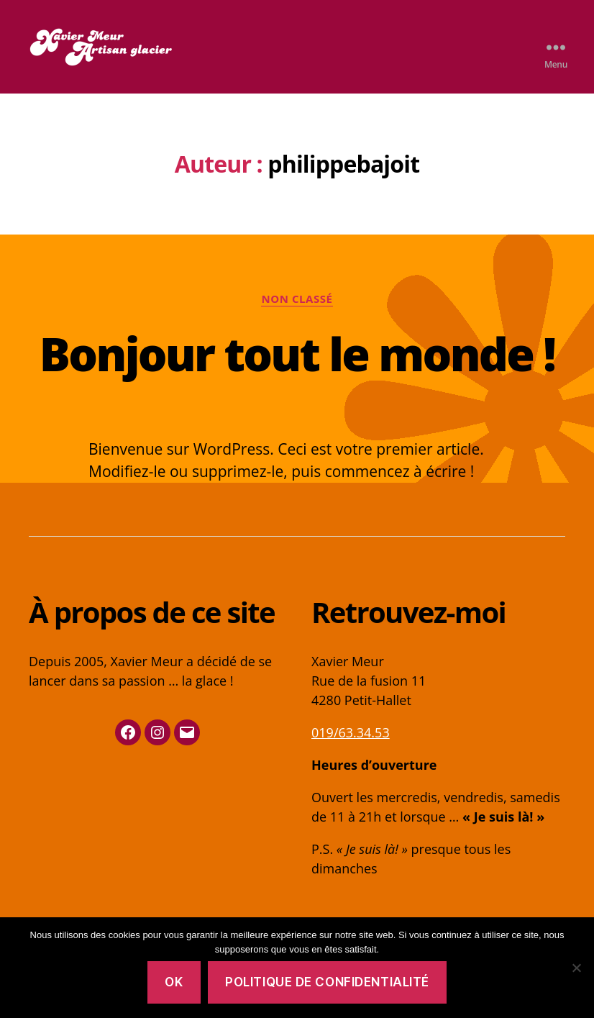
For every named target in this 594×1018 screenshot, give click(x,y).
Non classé (296, 299)
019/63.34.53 (350, 732)
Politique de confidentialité (327, 982)
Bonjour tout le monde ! (297, 353)
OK (174, 982)
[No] (576, 967)
